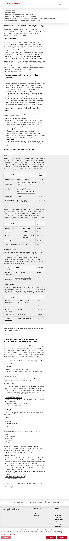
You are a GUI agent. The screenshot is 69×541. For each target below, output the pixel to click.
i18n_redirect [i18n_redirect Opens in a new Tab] (20, 193)
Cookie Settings (8, 338)
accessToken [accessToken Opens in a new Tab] (28, 193)
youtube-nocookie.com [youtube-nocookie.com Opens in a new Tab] (9, 314)
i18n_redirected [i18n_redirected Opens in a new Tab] (21, 190)
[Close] (66, 530)
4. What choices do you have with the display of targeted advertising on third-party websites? (30, 19)
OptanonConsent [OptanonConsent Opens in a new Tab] (22, 195)
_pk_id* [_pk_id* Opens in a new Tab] (17, 275)
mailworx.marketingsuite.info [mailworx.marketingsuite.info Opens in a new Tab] (12, 246)
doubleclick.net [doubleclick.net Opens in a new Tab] (9, 243)
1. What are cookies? (10, 13)
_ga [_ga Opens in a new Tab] (22, 280)
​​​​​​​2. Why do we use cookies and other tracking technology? (20, 15)
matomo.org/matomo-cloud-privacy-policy (30, 375)
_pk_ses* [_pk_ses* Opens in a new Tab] (22, 275)
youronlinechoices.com (10, 67)
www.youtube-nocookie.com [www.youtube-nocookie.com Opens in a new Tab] (9, 323)
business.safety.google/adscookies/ (15, 409)
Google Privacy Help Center (13, 483)
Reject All (62, 537)
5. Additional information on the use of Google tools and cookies (22, 20)
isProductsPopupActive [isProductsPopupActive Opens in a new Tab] (23, 306)
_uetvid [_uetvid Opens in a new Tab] (20, 282)
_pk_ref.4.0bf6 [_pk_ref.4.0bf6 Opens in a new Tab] (27, 280)
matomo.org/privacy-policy (22, 374)
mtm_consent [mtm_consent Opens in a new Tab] (20, 310)
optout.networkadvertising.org (12, 74)
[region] (34, 534)
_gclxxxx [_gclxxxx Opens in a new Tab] (17, 280)
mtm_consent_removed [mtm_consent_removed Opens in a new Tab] (23, 305)
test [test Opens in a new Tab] (16, 282)
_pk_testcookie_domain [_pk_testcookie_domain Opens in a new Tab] (23, 181)
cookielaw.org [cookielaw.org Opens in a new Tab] (8, 199)
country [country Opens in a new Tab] (34, 193)
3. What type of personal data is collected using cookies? (20, 17)
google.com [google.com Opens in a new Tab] (8, 234)
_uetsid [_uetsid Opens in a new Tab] (29, 230)
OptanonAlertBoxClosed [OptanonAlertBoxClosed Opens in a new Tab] (23, 192)
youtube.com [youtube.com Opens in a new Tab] (8, 238)
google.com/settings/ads (24, 456)
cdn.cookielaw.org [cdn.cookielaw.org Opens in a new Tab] (10, 202)
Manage (6, 537)
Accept (51, 537)
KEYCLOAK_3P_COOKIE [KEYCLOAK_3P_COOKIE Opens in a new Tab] (24, 186)
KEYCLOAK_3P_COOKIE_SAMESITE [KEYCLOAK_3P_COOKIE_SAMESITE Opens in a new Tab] (27, 185)
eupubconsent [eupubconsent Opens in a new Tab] (32, 195)
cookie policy (12, 534)
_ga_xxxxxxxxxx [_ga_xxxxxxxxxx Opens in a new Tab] (27, 282)
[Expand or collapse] (9, 10)
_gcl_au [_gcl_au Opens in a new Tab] (25, 230)
